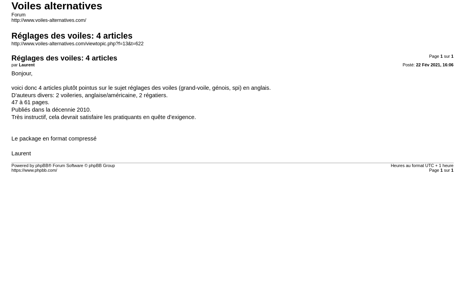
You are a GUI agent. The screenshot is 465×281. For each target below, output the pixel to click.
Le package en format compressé (54, 138)
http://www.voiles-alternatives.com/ (48, 20)
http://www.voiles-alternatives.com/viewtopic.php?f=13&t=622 (77, 43)
